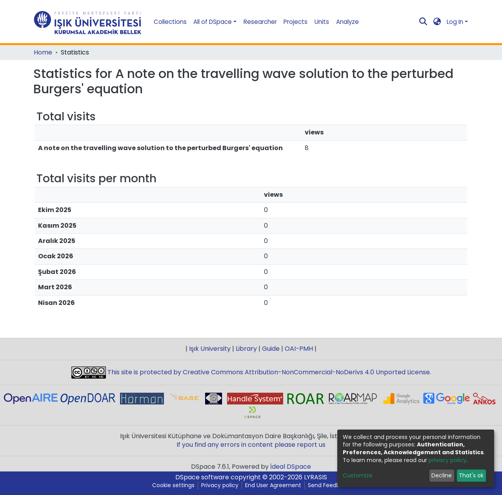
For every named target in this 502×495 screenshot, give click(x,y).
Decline (441, 475)
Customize (358, 475)
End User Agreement (273, 485)
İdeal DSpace (290, 466)
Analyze (347, 22)
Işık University (209, 348)
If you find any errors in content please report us (251, 444)
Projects (295, 22)
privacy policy (447, 460)
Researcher (260, 22)
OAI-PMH (299, 348)
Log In (455, 22)
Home (43, 52)
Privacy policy (219, 485)
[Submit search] (423, 22)
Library (246, 348)
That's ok (471, 475)
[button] (437, 22)
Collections (170, 22)
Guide (270, 348)
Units (322, 22)
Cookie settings (173, 485)
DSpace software (202, 477)
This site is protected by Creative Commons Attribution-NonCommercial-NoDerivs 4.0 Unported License (268, 372)
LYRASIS (315, 477)
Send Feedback (329, 485)
